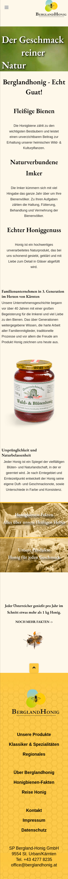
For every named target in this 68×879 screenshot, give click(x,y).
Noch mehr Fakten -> (34, 622)
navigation (7, 7)
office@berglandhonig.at (34, 865)
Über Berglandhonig (34, 772)
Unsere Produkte (34, 734)
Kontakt (34, 810)
